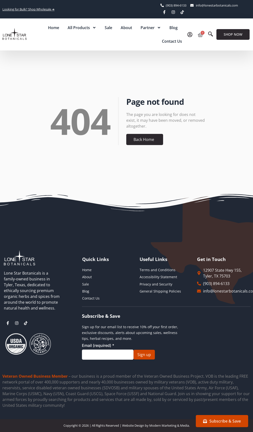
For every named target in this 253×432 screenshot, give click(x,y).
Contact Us (172, 41)
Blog (173, 27)
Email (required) (98, 345)
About (126, 27)
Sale (108, 27)
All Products (82, 27)
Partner (151, 27)
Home (53, 27)
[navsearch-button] (210, 34)
